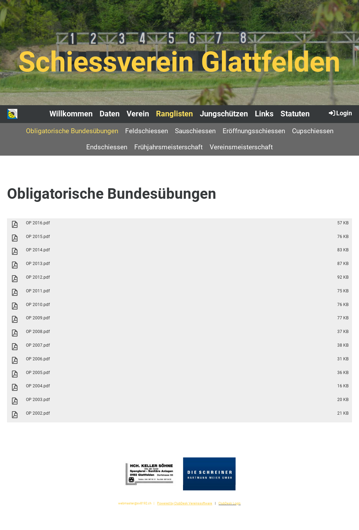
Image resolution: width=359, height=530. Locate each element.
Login (340, 113)
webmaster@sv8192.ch (134, 503)
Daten (110, 113)
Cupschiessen (312, 131)
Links (264, 113)
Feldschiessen (146, 131)
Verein (138, 113)
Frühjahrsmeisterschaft (168, 147)
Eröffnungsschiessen (254, 131)
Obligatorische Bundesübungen (72, 131)
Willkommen (71, 113)
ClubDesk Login (229, 503)
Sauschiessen (195, 131)
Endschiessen (106, 147)
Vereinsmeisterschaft (241, 147)
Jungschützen (224, 113)
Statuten (295, 113)
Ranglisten (174, 113)
